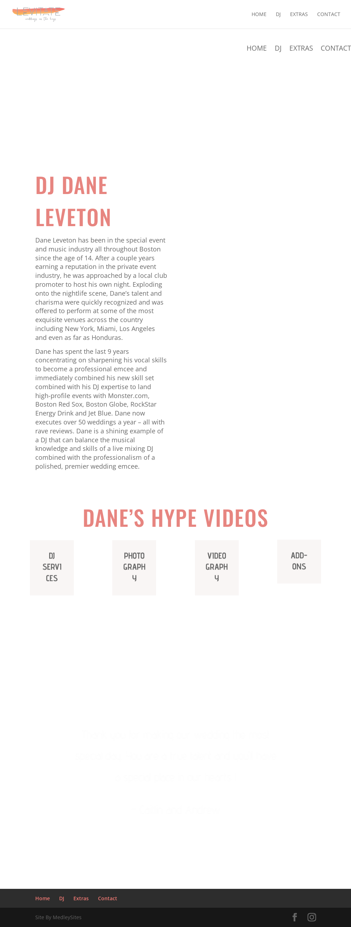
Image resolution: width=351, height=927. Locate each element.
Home (259, 14)
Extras (299, 14)
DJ (278, 14)
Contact (328, 14)
